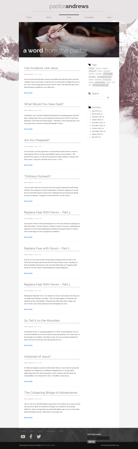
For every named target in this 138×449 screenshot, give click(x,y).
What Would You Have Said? (43, 104)
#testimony (100, 85)
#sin (90, 85)
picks (109, 17)
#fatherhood (104, 77)
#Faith (107, 74)
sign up (91, 441)
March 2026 (97, 114)
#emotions (91, 73)
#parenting (100, 82)
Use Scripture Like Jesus (41, 68)
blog (69, 17)
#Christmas (105, 68)
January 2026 (97, 120)
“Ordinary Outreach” (37, 176)
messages (89, 17)
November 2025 (98, 125)
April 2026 (96, 111)
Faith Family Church (48, 445)
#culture (100, 71)
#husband (91, 79)
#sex (113, 82)
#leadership (98, 79)
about (48, 17)
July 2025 (96, 137)
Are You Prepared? (37, 140)
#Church (92, 71)
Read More (28, 93)
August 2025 (97, 134)
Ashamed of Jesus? (37, 356)
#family (92, 77)
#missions (91, 82)
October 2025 (98, 128)
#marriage (107, 80)
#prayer (108, 82)
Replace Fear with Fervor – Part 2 (47, 248)
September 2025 (98, 131)
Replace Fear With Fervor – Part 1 (47, 284)
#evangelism (98, 73)
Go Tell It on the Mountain (42, 320)
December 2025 (98, 122)
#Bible (91, 68)
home (28, 17)
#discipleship (107, 71)
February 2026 (98, 117)
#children (98, 68)
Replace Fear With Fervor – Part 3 (47, 212)
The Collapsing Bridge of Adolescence (50, 392)
